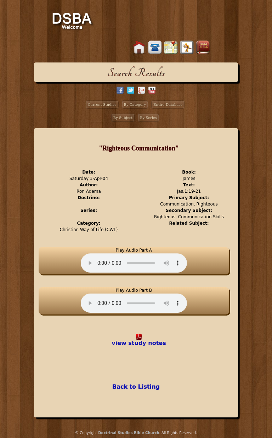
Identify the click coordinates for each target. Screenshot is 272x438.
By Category (135, 104)
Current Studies (102, 104)
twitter (131, 90)
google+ (141, 90)
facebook (120, 90)
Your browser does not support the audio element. (134, 263)
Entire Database (167, 104)
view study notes (139, 343)
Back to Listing (136, 386)
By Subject (123, 118)
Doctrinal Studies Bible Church (128, 433)
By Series (148, 118)
